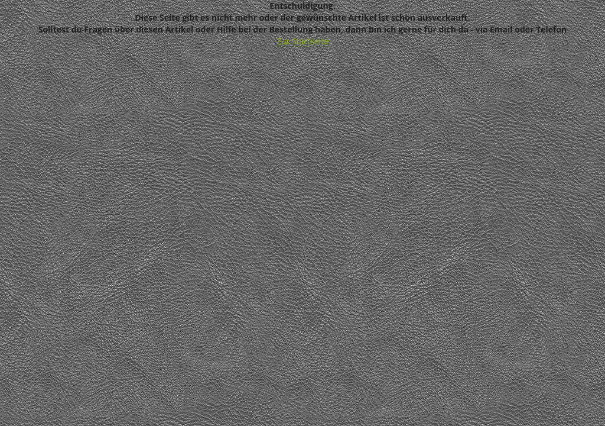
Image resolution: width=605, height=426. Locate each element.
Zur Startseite (302, 41)
